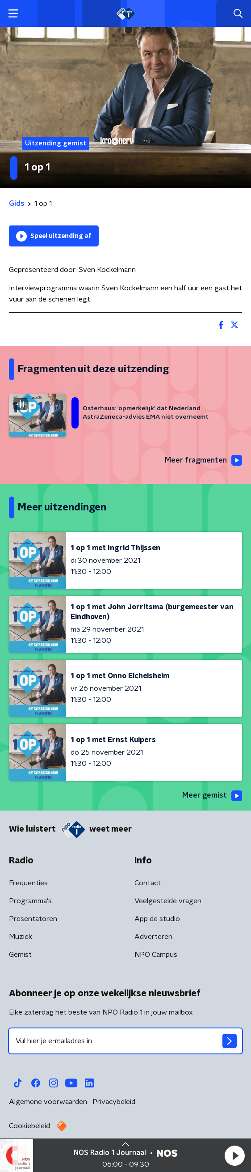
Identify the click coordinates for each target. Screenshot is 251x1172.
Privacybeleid (113, 1101)
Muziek (20, 936)
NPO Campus (155, 954)
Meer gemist (212, 795)
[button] (234, 1155)
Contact (147, 883)
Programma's (30, 900)
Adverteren (153, 936)
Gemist (20, 954)
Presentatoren (33, 918)
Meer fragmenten (203, 460)
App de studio (157, 918)
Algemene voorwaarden (48, 1101)
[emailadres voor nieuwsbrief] (125, 1040)
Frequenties (28, 883)
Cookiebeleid (29, 1126)
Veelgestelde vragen (167, 900)
